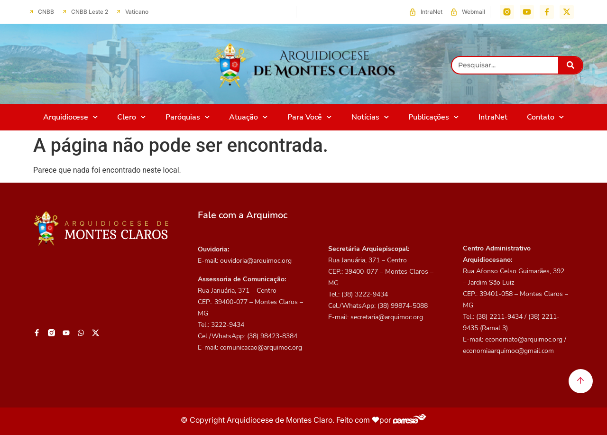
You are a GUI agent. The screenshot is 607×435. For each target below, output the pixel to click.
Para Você (309, 117)
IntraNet (492, 117)
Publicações (433, 117)
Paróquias (188, 117)
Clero (131, 117)
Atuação (248, 117)
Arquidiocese (70, 117)
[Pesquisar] (570, 65)
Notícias (370, 117)
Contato (545, 117)
